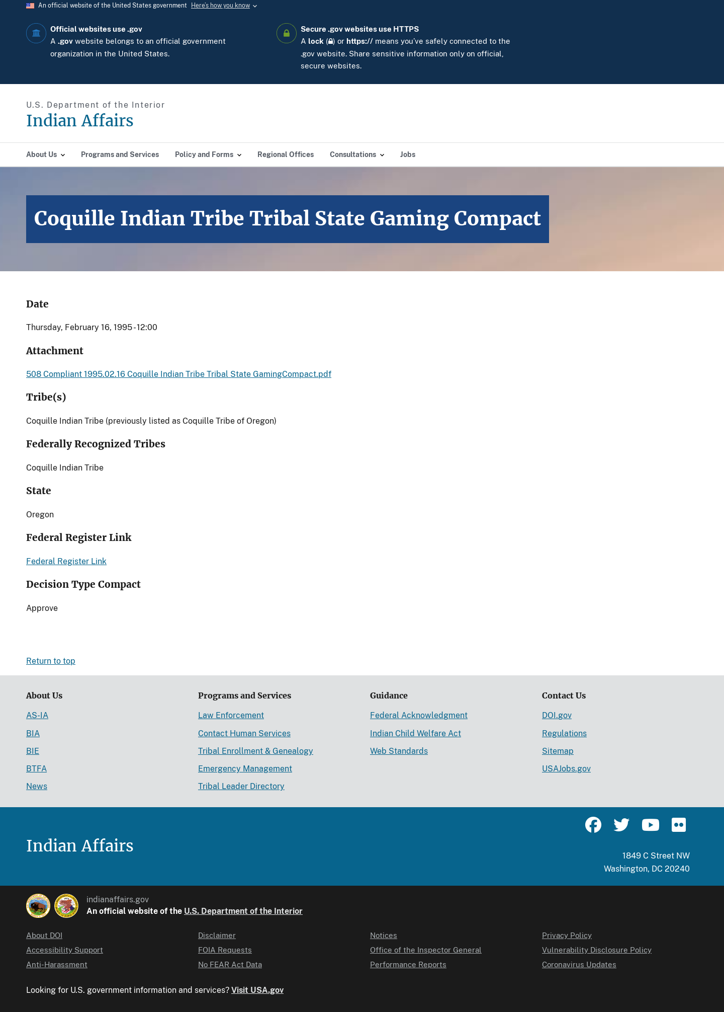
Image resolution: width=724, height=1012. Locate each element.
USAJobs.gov (566, 768)
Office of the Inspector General (426, 950)
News (36, 786)
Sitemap (558, 751)
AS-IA (37, 715)
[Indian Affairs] (137, 121)
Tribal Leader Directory (241, 786)
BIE (32, 751)
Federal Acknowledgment (419, 715)
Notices (383, 935)
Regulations (564, 733)
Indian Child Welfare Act (415, 733)
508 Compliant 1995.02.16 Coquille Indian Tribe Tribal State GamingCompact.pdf (178, 374)
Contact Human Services (244, 733)
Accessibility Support (64, 950)
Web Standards (399, 751)
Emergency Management (245, 768)
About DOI (44, 935)
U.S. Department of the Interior (243, 911)
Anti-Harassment (56, 964)
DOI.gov (557, 715)
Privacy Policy (567, 935)
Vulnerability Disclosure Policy (597, 950)
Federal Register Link (66, 561)
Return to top (50, 661)
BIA (33, 733)
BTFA (36, 768)
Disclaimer (217, 935)
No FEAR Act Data (230, 964)
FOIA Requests (225, 950)
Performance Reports (408, 964)
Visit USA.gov (257, 990)
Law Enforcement (231, 715)
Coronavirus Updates (579, 964)
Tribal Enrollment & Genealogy (255, 751)
